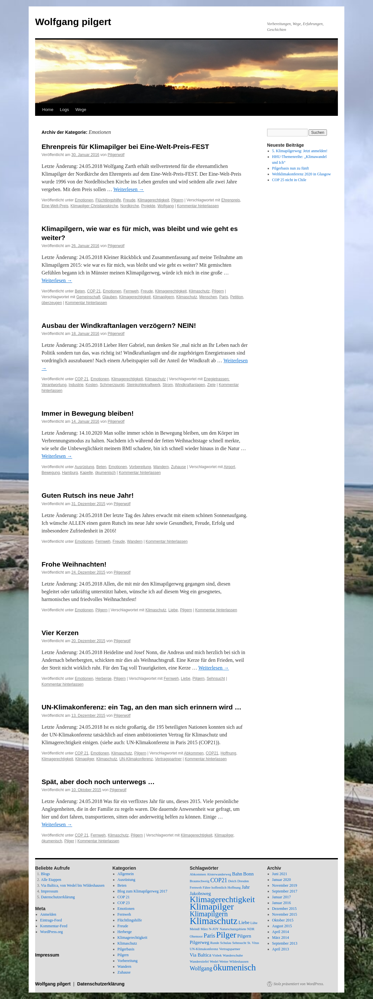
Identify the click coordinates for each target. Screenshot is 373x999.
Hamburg (70, 472)
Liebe (173, 610)
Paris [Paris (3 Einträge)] (209, 935)
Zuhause (178, 467)
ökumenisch (105, 472)
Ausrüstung (84, 467)
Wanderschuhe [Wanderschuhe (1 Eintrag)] (233, 955)
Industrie (76, 385)
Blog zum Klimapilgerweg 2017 (142, 891)
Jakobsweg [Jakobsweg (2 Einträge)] (200, 893)
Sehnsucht (216, 678)
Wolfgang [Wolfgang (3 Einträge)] (201, 968)
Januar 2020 (281, 879)
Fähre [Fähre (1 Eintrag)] (206, 887)
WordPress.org (51, 932)
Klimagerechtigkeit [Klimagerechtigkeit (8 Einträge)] (222, 899)
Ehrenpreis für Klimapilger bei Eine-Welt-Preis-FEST (125, 146)
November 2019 (284, 885)
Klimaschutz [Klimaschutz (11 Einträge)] (213, 921)
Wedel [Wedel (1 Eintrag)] (214, 961)
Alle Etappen (51, 879)
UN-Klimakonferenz (136, 759)
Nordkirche (129, 206)
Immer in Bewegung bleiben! (88, 413)
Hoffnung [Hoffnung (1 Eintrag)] (234, 887)
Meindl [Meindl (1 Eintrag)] (195, 929)
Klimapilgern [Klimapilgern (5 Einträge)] (209, 914)
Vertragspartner (168, 759)
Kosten (92, 385)
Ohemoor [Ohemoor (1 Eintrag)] (196, 936)
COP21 (212, 753)
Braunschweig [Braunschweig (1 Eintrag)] (199, 881)
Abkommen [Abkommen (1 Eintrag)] (198, 874)
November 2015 (284, 914)
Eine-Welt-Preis (55, 206)
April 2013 (280, 949)
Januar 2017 (281, 897)
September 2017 (284, 891)
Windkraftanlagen (190, 385)
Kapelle (86, 472)
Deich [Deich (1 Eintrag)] (232, 881)
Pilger (69, 841)
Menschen (208, 297)
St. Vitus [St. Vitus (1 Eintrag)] (253, 943)
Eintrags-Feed (51, 920)
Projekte (148, 206)
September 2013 (284, 943)
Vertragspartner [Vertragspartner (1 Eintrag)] (229, 949)
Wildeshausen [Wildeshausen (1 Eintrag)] (238, 961)
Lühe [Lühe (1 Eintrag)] (253, 923)
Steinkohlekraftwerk (143, 385)
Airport (229, 467)
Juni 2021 (279, 874)
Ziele (211, 385)
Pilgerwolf (116, 155)
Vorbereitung (140, 467)
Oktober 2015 (282, 920)
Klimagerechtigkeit (153, 200)
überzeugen (52, 303)
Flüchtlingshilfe (108, 200)
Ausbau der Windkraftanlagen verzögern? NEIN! (119, 325)
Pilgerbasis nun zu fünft (290, 168)
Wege (80, 109)
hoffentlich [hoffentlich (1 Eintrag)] (219, 887)
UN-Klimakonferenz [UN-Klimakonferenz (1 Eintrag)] (204, 949)
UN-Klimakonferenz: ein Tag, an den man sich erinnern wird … (141, 707)
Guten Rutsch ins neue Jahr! (88, 495)
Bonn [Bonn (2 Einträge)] (248, 873)
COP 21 (93, 291)
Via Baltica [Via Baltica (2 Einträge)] (200, 954)
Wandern (161, 467)
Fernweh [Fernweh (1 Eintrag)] (196, 887)
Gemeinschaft (88, 297)
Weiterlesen (128, 189)
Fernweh (131, 291)
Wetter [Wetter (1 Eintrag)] (223, 961)
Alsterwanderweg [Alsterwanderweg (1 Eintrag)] (219, 874)
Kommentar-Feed (53, 926)
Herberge (103, 678)
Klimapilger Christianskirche (94, 206)
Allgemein (126, 874)
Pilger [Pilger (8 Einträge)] (226, 934)
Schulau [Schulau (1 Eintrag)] (225, 943)
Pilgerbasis (126, 949)
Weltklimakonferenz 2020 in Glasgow (301, 174)
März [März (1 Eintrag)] (204, 929)
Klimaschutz (199, 291)
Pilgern (177, 200)
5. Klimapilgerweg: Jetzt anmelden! (300, 151)
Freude (129, 200)
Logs (64, 109)
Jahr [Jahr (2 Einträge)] (246, 887)
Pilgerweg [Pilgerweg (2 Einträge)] (199, 942)
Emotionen (84, 200)
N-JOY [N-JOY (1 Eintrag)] (214, 929)
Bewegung (51, 472)
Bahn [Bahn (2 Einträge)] (237, 873)
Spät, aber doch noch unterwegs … (98, 781)
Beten (80, 291)
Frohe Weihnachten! (74, 564)
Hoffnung (228, 753)
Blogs (45, 874)
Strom (168, 385)
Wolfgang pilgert (73, 21)
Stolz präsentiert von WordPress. (298, 984)
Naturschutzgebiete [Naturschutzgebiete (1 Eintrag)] (233, 929)
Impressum (49, 891)
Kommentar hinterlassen (198, 206)
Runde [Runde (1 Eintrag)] (214, 943)
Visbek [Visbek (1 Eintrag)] (217, 955)
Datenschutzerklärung (58, 897)
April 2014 (280, 932)
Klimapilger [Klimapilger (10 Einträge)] (212, 906)
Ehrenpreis (230, 200)
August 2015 (282, 926)
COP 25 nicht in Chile (289, 180)
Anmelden (48, 914)
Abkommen (194, 753)
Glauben (109, 297)
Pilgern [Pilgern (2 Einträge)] (244, 936)
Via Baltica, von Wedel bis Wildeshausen (72, 885)
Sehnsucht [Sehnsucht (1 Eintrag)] (239, 943)
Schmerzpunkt (112, 385)
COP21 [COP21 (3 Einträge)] (218, 880)
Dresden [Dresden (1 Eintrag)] (243, 881)
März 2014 (280, 937)
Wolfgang (166, 206)
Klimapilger (84, 759)
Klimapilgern (163, 297)
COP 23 (124, 903)
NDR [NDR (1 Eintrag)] (250, 929)
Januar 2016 (281, 903)
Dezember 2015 (284, 908)
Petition (236, 297)
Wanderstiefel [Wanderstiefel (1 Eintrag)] (199, 961)
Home (47, 109)
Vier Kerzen (60, 632)
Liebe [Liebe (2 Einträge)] (243, 922)
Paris (223, 297)
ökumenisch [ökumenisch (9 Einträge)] (234, 967)
